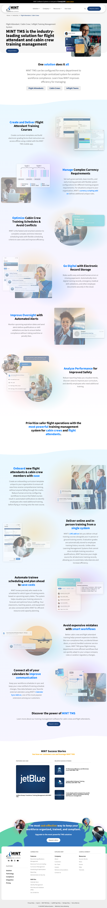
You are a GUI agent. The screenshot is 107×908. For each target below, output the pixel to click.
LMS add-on (74, 533)
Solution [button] (36, 9)
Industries (15, 15)
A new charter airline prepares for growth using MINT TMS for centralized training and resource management (78, 794)
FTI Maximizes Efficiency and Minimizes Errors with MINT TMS (77, 769)
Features (33, 856)
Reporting (33, 872)
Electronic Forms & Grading (38, 864)
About (56, 859)
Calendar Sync (34, 882)
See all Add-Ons (34, 893)
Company (58, 856)
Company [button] (46, 9)
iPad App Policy (66, 903)
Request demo (12, 51)
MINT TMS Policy (45, 903)
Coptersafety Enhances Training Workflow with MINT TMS (75, 782)
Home (8, 15)
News (80, 862)
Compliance (10, 877)
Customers (58, 862)
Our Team (57, 864)
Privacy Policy (30, 903)
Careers (57, 867)
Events (81, 864)
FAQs (80, 867)
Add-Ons (33, 879)
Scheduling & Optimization (38, 869)
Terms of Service (76, 903)
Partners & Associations (61, 870)
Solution (9, 870)
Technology (10, 874)
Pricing (8, 883)
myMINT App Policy (56, 903)
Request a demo (94, 8)
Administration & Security (37, 875)
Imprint (38, 903)
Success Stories (83, 859)
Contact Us (58, 873)
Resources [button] (57, 9)
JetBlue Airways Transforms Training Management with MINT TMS (33, 796)
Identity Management (36, 885)
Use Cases (68, 9)
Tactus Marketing (65, 906)
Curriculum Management (37, 867)
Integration (10, 880)
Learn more (70, 1)
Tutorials (81, 870)
